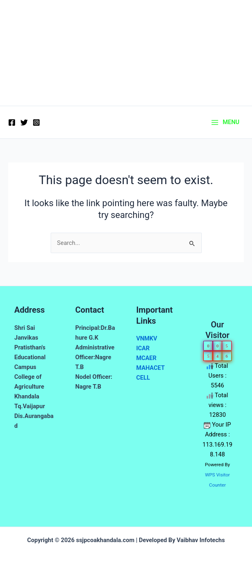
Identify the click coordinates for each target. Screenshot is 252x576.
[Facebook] (12, 122)
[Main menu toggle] (225, 122)
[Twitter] (24, 122)
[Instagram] (36, 122)
